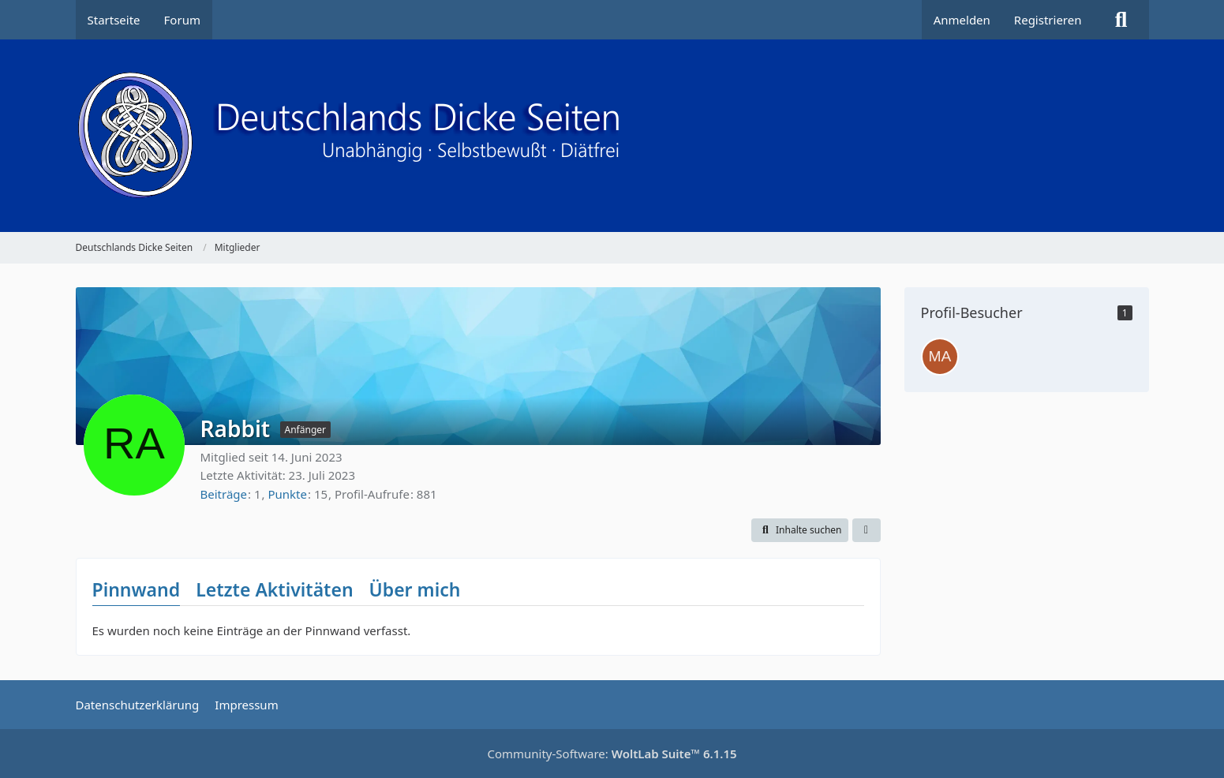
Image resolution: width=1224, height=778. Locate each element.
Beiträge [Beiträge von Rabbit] (224, 494)
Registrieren (1048, 20)
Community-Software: (611, 753)
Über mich (415, 589)
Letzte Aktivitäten (274, 589)
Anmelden (962, 20)
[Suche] (1121, 19)
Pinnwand (136, 589)
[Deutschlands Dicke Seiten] (612, 135)
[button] (799, 530)
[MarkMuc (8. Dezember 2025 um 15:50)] (940, 357)
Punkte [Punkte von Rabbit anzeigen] (287, 494)
